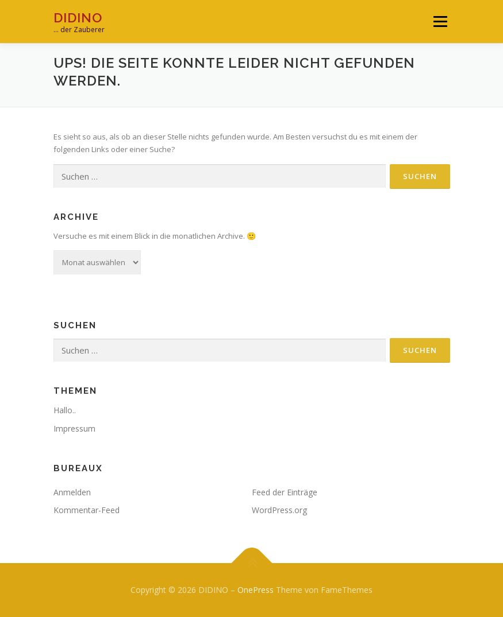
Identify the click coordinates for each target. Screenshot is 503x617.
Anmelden (72, 492)
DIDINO (77, 17)
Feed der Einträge (284, 492)
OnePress (255, 589)
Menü (440, 21)
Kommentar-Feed (86, 510)
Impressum (74, 428)
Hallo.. (64, 410)
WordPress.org (279, 510)
